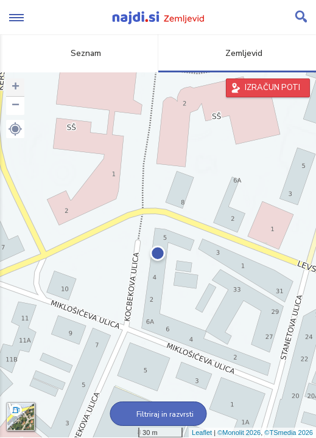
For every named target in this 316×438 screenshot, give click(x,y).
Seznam (79, 53)
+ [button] (15, 87)
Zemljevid (236, 53)
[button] (15, 129)
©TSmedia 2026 (288, 432)
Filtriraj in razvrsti (158, 414)
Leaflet (202, 432)
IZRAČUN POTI (272, 87)
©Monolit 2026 (239, 432)
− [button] (15, 106)
